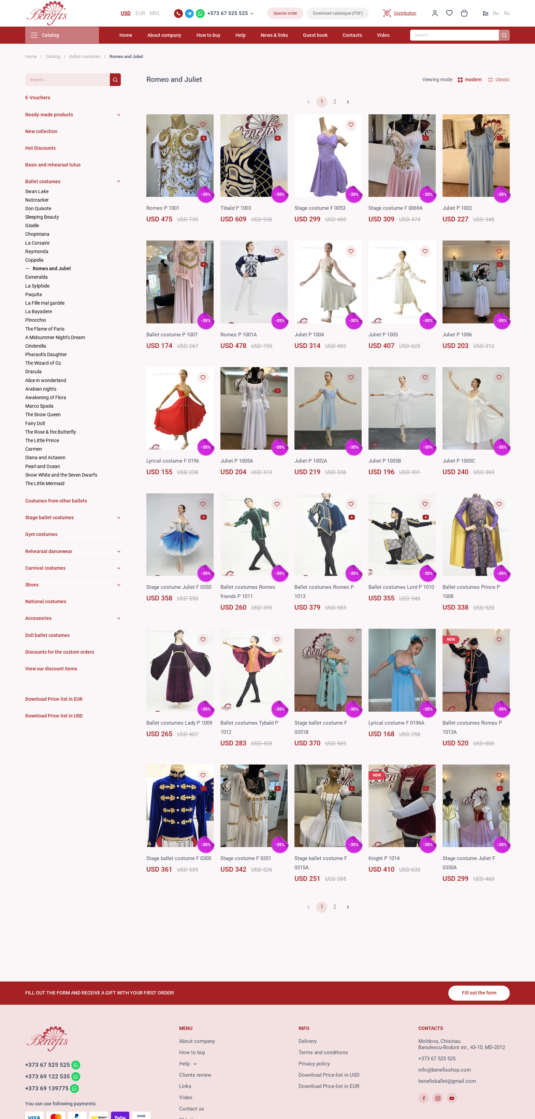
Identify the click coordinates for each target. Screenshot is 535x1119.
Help (245, 36)
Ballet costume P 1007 (172, 335)
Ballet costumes (85, 57)
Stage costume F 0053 (319, 209)
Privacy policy (314, 1064)
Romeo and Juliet (52, 269)
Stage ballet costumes (49, 518)
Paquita (33, 295)
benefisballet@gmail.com (447, 1081)
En (485, 14)
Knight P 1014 (384, 859)
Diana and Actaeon (45, 458)
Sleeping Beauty (42, 217)
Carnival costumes (45, 568)
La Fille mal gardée (44, 303)
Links (185, 1087)
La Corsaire (37, 243)
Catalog (53, 57)
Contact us (191, 1109)
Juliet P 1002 (457, 209)
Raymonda (36, 252)
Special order (285, 13)
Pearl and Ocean (42, 467)
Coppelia (34, 260)
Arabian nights (40, 389)
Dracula (33, 372)
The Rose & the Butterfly (50, 432)
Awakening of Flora (45, 398)
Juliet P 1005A (236, 462)
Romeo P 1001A (238, 335)
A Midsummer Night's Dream (55, 338)
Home (134, 36)
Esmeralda (36, 277)
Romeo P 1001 (162, 209)
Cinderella (35, 346)
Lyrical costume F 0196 (172, 462)
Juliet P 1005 (383, 335)
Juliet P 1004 (309, 335)
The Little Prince (42, 441)
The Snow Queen (43, 415)
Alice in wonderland (45, 381)
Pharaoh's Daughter (46, 355)
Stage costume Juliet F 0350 (178, 588)
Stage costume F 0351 (245, 859)
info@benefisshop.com (444, 1070)
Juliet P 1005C (459, 462)
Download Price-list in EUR (329, 1087)
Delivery (308, 1041)
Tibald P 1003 (235, 209)
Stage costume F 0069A (395, 209)
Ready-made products (49, 115)
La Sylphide (37, 286)
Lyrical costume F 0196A (396, 724)
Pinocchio (35, 320)
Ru (507, 14)
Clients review (195, 1075)
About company (171, 36)
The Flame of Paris (44, 329)
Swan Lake (36, 192)
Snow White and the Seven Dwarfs (61, 475)
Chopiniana (37, 235)
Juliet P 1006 (457, 335)
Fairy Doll (35, 424)
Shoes (32, 585)
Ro (496, 14)
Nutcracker (37, 200)
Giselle (32, 226)
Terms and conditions (323, 1053)
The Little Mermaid (44, 484)
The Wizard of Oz (43, 363)
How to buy (214, 36)
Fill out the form (479, 993)
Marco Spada (39, 406)
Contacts (353, 36)
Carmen (33, 449)
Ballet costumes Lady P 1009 (179, 724)
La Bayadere (38, 312)
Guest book (317, 36)
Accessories (38, 619)
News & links (277, 36)
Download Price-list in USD (329, 1075)
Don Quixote (38, 209)
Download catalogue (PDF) (338, 13)
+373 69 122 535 (47, 1077)
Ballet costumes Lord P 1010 (401, 588)
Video (383, 36)
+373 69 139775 (47, 1089)
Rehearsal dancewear (48, 552)
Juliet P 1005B (384, 462)
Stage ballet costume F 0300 (178, 859)
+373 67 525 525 (227, 14)
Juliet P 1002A (310, 462)
